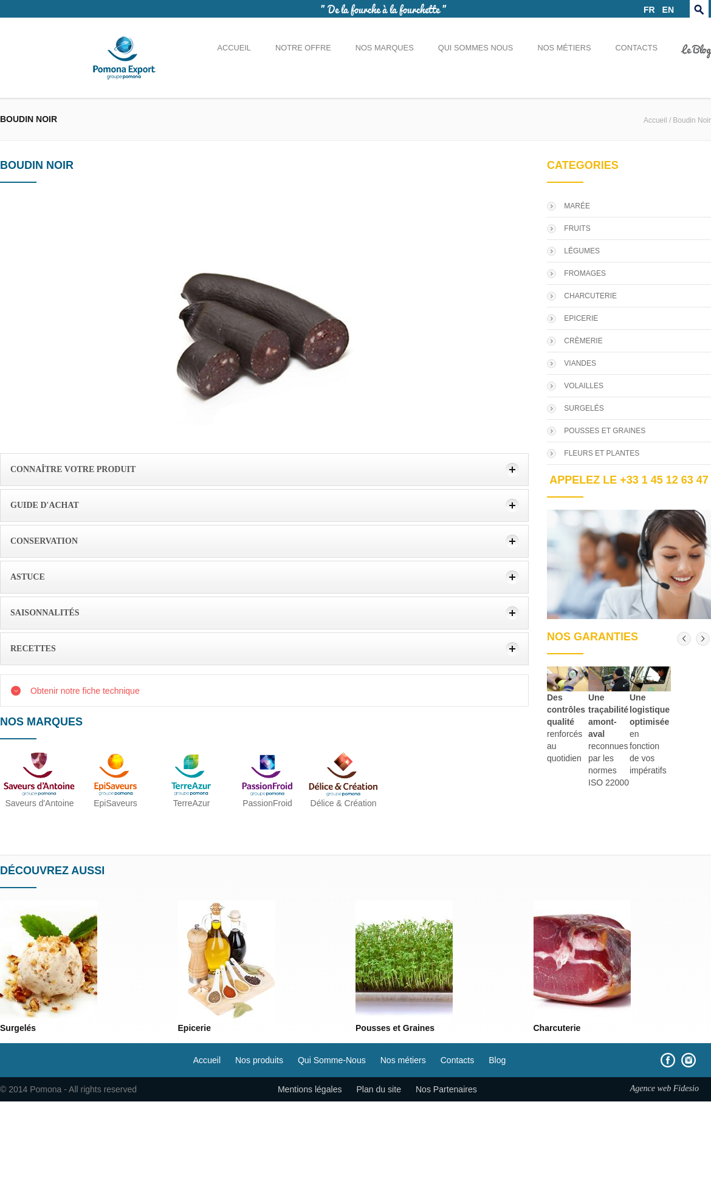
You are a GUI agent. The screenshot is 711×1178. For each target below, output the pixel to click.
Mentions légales (310, 1089)
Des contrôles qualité (566, 710)
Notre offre (303, 47)
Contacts (637, 47)
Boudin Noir (692, 120)
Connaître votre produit (73, 469)
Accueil (233, 47)
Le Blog (696, 48)
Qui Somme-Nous (332, 1060)
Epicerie (194, 1028)
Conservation (44, 541)
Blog (497, 1060)
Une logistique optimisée (650, 710)
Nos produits (259, 1060)
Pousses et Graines (394, 1028)
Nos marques (384, 47)
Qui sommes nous (476, 47)
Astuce (27, 576)
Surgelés (18, 1028)
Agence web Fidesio (664, 1088)
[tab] (264, 469)
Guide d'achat (44, 505)
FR (649, 10)
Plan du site (378, 1089)
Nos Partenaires (446, 1089)
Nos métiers (564, 47)
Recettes (33, 648)
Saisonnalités (45, 612)
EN (668, 10)
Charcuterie (557, 1028)
